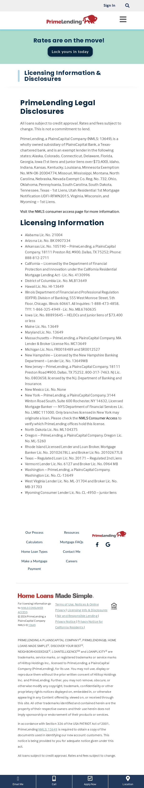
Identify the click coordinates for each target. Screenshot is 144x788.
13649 (32, 625)
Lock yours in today (70, 51)
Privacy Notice (65, 621)
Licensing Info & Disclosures (88, 610)
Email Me (18, 780)
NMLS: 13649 (47, 729)
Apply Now (90, 780)
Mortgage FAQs (71, 542)
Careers (71, 561)
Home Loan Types (34, 551)
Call (54, 780)
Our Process (34, 532)
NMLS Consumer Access (98, 418)
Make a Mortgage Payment (34, 565)
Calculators (34, 542)
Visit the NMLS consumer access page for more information (69, 211)
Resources (71, 532)
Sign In (109, 5)
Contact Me (71, 551)
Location (128, 780)
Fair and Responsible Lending (77, 616)
